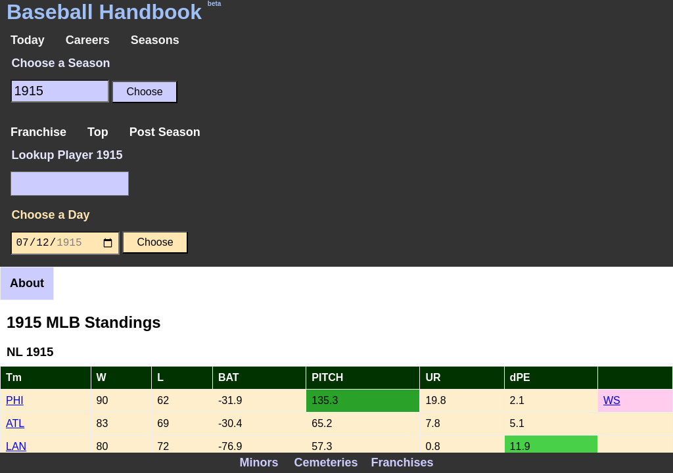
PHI (15, 400)
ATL (15, 423)
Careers (88, 40)
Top (97, 132)
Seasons (155, 40)
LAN (16, 446)
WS (611, 400)
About (27, 283)
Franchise (38, 132)
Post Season (164, 132)
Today (28, 40)
